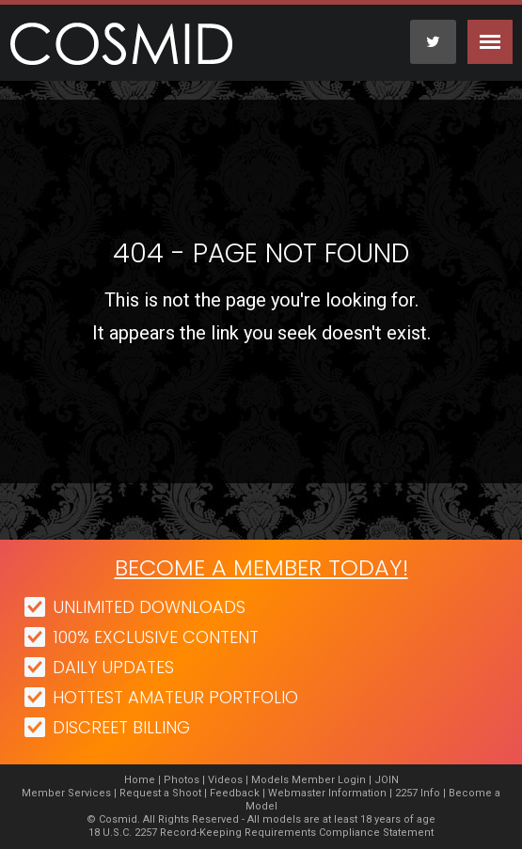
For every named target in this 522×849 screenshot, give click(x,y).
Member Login (329, 780)
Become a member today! (261, 567)
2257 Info (417, 793)
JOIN (386, 780)
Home (139, 780)
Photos (181, 780)
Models (270, 780)
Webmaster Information (327, 793)
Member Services (66, 793)
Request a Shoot (160, 793)
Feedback (235, 793)
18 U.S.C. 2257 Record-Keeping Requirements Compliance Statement (261, 832)
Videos (225, 780)
